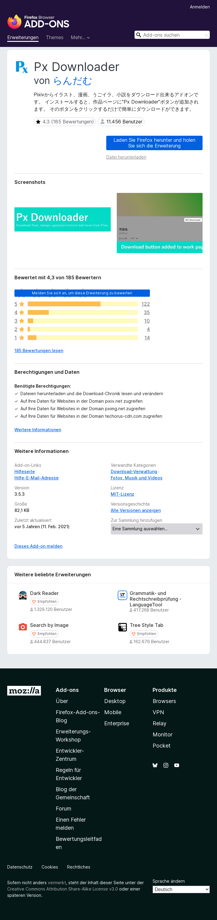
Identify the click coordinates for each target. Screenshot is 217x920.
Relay (159, 723)
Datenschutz (20, 866)
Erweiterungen (23, 37)
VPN (158, 712)
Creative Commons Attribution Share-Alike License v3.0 (62, 888)
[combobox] (172, 35)
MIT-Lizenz (122, 494)
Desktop (115, 701)
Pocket (162, 745)
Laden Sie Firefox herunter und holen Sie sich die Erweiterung (154, 143)
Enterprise (116, 723)
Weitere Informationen (37, 429)
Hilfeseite (24, 471)
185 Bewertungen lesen (38, 350)
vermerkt (57, 882)
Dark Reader (44, 593)
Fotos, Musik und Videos (137, 477)
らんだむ (72, 80)
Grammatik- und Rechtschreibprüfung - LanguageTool (155, 599)
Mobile (112, 712)
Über (62, 701)
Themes (55, 37)
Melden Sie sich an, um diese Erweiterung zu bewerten (82, 293)
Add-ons (67, 690)
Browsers (164, 701)
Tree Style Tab (146, 625)
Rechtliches (78, 866)
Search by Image (49, 625)
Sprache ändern (169, 881)
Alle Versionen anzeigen (136, 510)
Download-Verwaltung (134, 471)
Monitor (162, 734)
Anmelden (200, 6)
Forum (63, 808)
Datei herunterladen (126, 157)
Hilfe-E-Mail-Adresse (36, 477)
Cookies (50, 866)
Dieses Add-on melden (38, 546)
